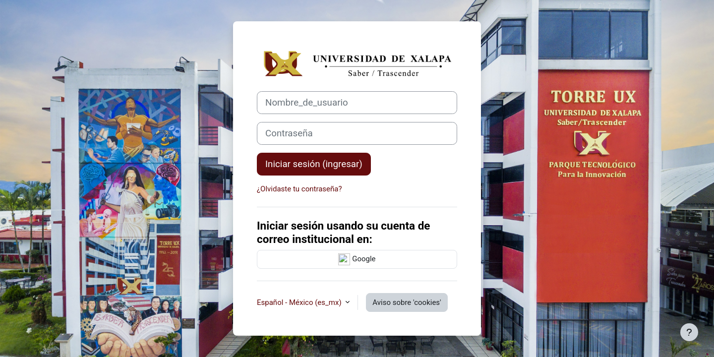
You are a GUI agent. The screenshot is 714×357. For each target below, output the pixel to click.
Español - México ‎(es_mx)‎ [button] (300, 302)
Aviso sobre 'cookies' (406, 302)
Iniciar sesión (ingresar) (313, 164)
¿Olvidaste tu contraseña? (299, 188)
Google (356, 259)
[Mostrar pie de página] (689, 332)
